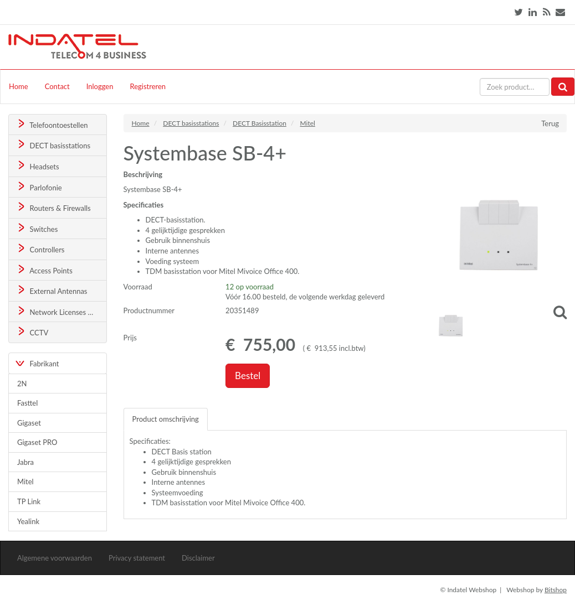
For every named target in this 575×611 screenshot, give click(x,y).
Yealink (28, 521)
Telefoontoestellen (52, 124)
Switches (37, 228)
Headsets (37, 165)
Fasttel (27, 402)
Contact (57, 86)
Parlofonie (39, 187)
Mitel (25, 481)
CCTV (32, 332)
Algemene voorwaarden (54, 557)
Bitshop (556, 590)
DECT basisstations (53, 144)
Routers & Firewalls (53, 207)
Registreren (148, 86)
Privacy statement (137, 557)
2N (22, 383)
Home (18, 86)
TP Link (28, 501)
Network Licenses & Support (61, 311)
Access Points (44, 270)
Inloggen (100, 86)
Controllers (40, 249)
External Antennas (52, 290)
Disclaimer (198, 557)
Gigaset (29, 422)
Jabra (25, 462)
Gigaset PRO (37, 442)
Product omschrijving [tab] (165, 419)
